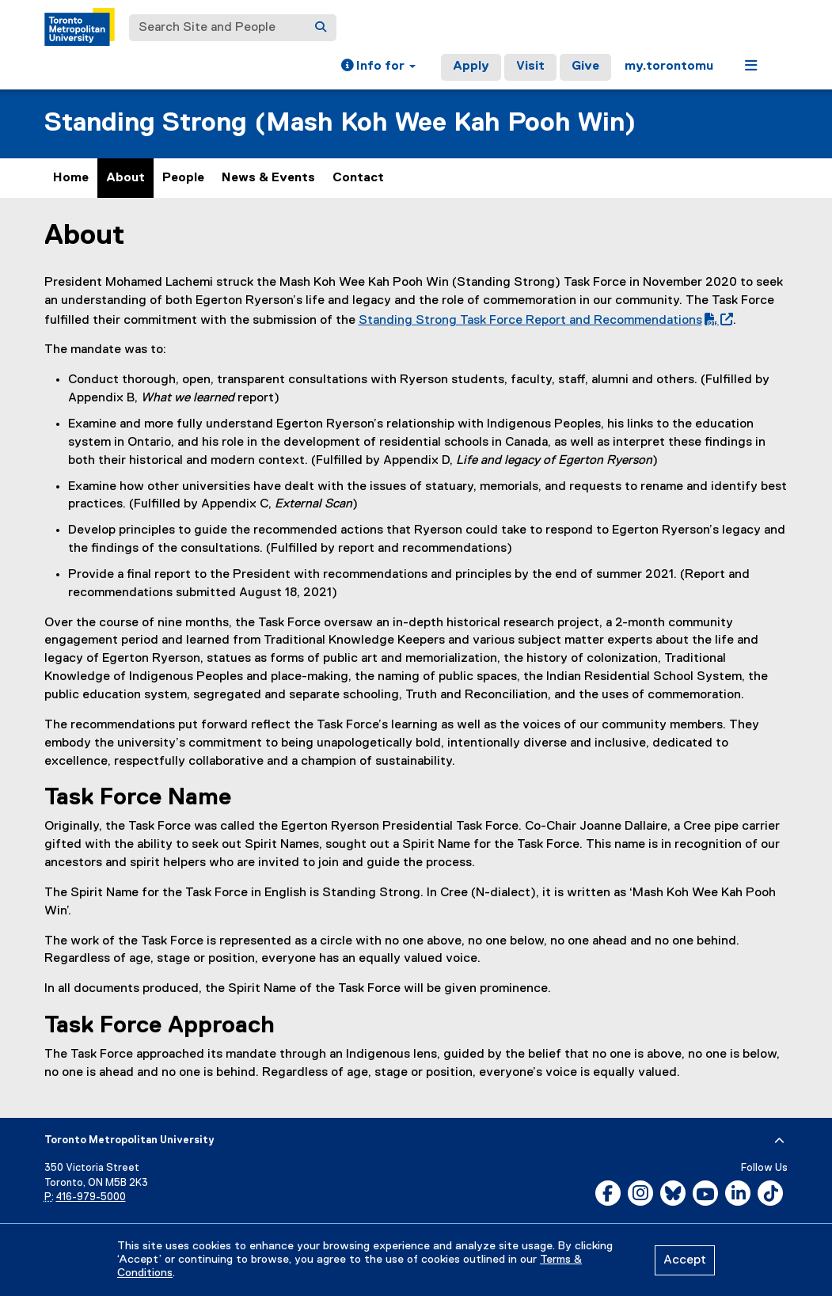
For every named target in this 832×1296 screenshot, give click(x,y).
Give (585, 66)
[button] (378, 67)
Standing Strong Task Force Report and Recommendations (543, 320)
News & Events (268, 178)
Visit (530, 66)
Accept (684, 1260)
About (125, 178)
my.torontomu (669, 66)
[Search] (320, 27)
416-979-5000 (91, 1197)
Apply (471, 66)
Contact (358, 178)
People (183, 178)
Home (71, 178)
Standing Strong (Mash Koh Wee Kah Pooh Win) (340, 123)
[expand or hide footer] (779, 1140)
